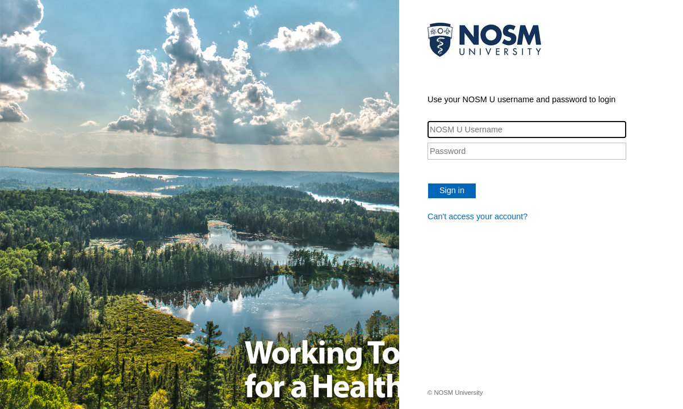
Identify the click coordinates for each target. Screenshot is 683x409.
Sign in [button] (451, 190)
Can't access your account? (477, 216)
